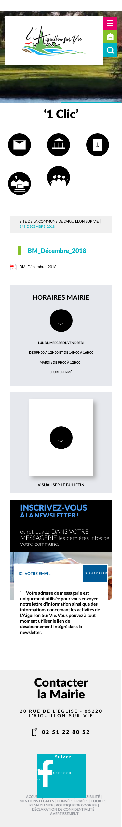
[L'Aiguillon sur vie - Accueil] (54, 40)
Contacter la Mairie (61, 689)
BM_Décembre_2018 (38, 267)
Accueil (110, 36)
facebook (61, 773)
